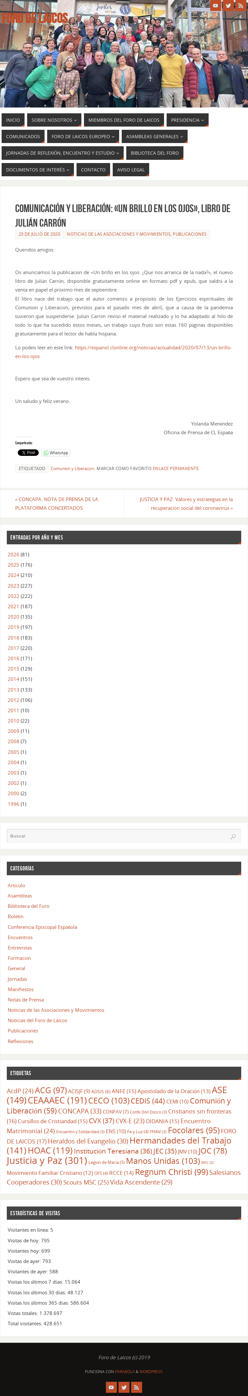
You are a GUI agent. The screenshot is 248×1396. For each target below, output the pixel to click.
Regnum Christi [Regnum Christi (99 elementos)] (171, 1171)
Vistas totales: (23, 1313)
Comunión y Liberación (72, 468)
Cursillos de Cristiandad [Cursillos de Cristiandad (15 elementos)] (53, 1121)
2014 (13, 679)
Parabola (125, 1371)
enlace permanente (176, 468)
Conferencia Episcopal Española (43, 927)
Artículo (16, 885)
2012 (13, 700)
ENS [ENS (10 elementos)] (116, 1131)
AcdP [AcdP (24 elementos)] (20, 1090)
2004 (13, 762)
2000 (13, 793)
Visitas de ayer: (25, 1261)
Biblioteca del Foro (28, 906)
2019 (13, 627)
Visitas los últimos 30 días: (37, 1292)
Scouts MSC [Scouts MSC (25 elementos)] (86, 1182)
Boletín (16, 916)
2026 (13, 554)
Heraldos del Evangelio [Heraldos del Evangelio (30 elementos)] (88, 1141)
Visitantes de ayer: (28, 1271)
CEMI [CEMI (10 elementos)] (177, 1101)
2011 (13, 710)
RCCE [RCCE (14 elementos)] (121, 1172)
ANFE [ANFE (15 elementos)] (124, 1091)
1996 (13, 804)
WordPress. (151, 1371)
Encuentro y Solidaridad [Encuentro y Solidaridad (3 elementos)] (80, 1131)
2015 (13, 668)
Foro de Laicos (34, 18)
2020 (13, 616)
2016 (13, 658)
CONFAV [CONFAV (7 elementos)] (116, 1111)
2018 (13, 637)
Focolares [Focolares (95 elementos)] (194, 1130)
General (16, 968)
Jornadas (17, 979)
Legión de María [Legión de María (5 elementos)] (106, 1162)
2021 (13, 606)
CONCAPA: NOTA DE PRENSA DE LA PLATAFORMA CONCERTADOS (56, 503)
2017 (13, 648)
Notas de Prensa (26, 999)
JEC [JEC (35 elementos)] (165, 1150)
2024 (13, 575)
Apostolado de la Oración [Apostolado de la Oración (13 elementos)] (174, 1091)
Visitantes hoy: (24, 1250)
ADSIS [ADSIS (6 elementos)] (100, 1091)
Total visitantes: (26, 1323)
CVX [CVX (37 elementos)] (101, 1120)
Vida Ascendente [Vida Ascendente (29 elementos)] (141, 1182)
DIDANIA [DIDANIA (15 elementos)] (162, 1121)
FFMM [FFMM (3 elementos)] (158, 1131)
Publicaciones (190, 234)
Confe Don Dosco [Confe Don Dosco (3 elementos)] (148, 1111)
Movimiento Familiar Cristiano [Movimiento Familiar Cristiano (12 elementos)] (50, 1172)
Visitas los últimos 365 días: (39, 1302)
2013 (13, 689)
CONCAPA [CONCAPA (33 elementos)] (79, 1110)
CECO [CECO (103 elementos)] (108, 1100)
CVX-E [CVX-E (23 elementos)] (130, 1121)
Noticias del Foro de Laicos (37, 1020)
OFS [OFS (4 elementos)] (101, 1173)
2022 (13, 596)
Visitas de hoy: (24, 1240)
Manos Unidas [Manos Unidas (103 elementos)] (163, 1160)
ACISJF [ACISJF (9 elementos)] (79, 1091)
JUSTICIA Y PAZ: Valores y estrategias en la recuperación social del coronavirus (186, 503)
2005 (13, 752)
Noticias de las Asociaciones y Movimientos (118, 234)
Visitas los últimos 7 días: (36, 1281)
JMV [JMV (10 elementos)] (187, 1151)
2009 (13, 731)
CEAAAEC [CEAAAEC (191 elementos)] (57, 1100)
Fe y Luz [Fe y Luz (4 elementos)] (138, 1131)
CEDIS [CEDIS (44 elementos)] (148, 1100)
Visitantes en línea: (29, 1230)
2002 (13, 783)
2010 (13, 720)
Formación (19, 958)
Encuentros (20, 937)
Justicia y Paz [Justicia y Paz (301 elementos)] (47, 1160)
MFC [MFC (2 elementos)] (207, 1162)
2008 (13, 741)
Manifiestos (21, 989)
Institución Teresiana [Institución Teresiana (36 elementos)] (113, 1150)
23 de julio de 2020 (39, 234)
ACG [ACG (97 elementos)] (51, 1090)
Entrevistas (20, 947)
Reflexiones (20, 1041)
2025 (13, 564)
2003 (13, 772)
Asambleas (20, 895)
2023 (13, 585)
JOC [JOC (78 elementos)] (213, 1150)
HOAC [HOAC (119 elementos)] (50, 1150)
